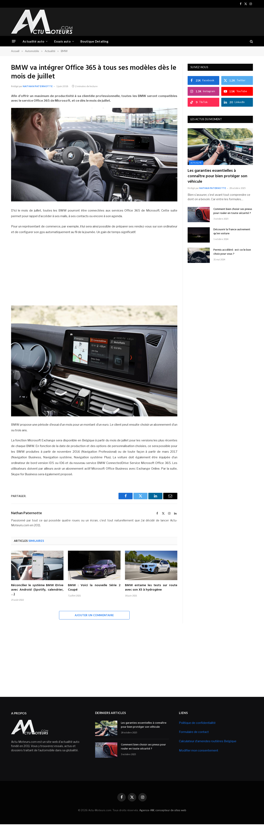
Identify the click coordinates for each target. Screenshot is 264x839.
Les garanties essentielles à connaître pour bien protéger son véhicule (217, 176)
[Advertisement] (179, 21)
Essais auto (62, 41)
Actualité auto (33, 41)
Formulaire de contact (194, 732)
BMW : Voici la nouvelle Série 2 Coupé (94, 587)
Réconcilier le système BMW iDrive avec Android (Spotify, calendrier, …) (37, 589)
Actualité (196, 163)
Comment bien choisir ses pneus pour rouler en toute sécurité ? (232, 211)
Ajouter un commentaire (94, 615)
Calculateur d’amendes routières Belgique (207, 741)
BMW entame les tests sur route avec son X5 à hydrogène (151, 587)
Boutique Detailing (94, 41)
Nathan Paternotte (38, 86)
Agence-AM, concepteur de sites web (162, 810)
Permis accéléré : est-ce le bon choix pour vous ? (232, 252)
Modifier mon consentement (198, 750)
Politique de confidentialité (197, 723)
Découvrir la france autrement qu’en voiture (231, 232)
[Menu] (14, 41)
